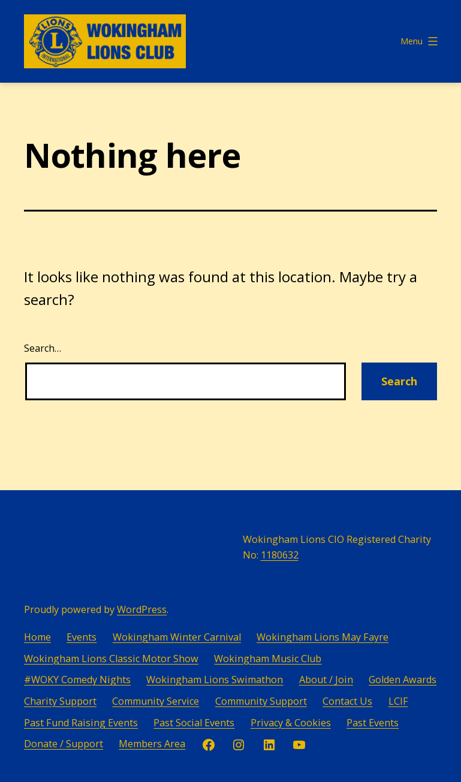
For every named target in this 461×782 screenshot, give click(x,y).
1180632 (280, 554)
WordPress (142, 609)
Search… (42, 348)
